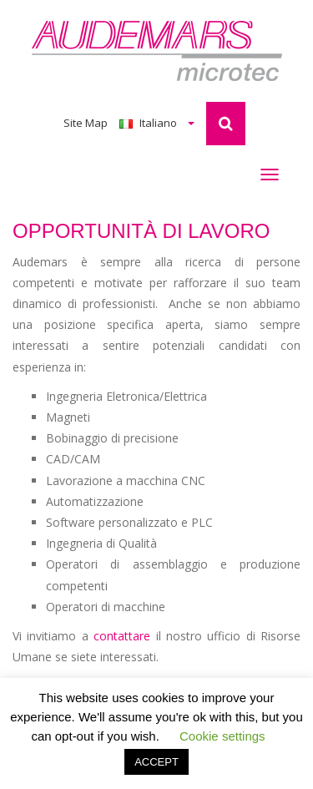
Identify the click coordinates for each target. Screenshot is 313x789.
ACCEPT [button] (156, 762)
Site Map (85, 122)
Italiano (156, 122)
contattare (121, 636)
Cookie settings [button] (222, 736)
